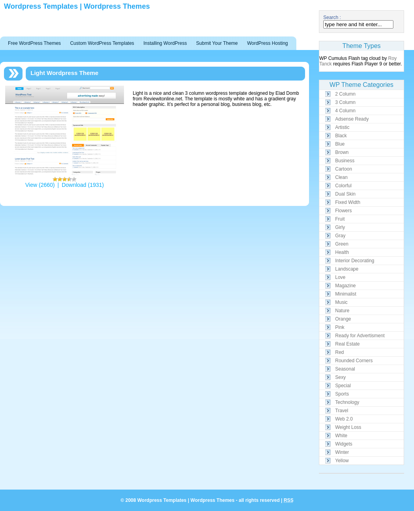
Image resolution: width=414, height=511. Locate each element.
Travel (341, 410)
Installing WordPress (165, 43)
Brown (342, 152)
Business (345, 160)
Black (341, 135)
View (31, 185)
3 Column (345, 102)
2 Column (345, 94)
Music (341, 302)
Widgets (343, 444)
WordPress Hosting (267, 43)
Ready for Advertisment (360, 335)
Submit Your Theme (217, 43)
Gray (340, 235)
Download (74, 185)
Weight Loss (348, 427)
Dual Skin (345, 194)
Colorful (343, 185)
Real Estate (347, 344)
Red (339, 352)
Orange (343, 319)
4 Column (345, 110)
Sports (342, 394)
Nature (342, 310)
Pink (339, 327)
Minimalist (345, 294)
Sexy (340, 377)
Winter (342, 452)
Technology (347, 402)
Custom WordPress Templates (102, 43)
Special (343, 385)
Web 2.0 (344, 419)
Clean (341, 177)
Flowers (343, 210)
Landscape (347, 269)
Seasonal (345, 369)
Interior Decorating (354, 260)
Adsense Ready (352, 119)
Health (342, 252)
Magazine (345, 285)
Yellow (342, 460)
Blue (340, 144)
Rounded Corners (354, 360)
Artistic (342, 127)
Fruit (340, 219)
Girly (340, 227)
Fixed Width (347, 202)
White (341, 435)
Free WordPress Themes (34, 43)
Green (341, 244)
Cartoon (343, 169)
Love (340, 277)
